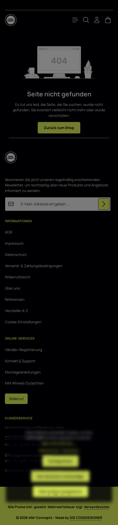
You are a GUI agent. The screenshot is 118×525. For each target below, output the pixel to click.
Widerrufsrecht (17, 276)
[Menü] (75, 20)
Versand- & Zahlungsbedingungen (33, 265)
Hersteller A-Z (16, 310)
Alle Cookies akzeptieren (60, 500)
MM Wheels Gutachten (24, 383)
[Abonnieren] (103, 204)
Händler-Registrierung (23, 349)
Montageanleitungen (23, 372)
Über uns (12, 288)
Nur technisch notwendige (60, 485)
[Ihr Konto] (97, 20)
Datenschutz (16, 254)
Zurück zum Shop (59, 127)
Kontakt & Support (20, 360)
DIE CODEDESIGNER (86, 517)
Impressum (14, 243)
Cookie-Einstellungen (23, 321)
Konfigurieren (60, 470)
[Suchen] (86, 20)
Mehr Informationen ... (59, 452)
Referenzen (14, 299)
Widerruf (16, 398)
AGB (8, 232)
